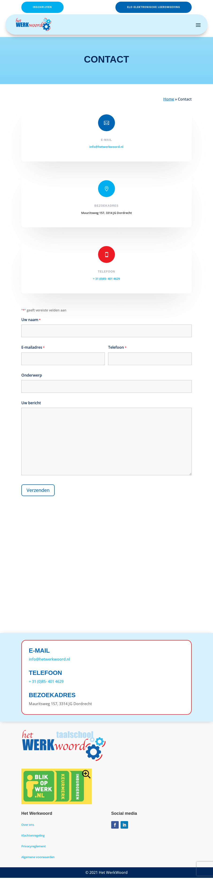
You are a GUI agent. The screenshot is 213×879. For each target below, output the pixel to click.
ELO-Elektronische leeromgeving (144, 8)
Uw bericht (31, 404)
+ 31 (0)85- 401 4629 (106, 280)
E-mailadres (33, 349)
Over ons (27, 826)
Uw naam (31, 321)
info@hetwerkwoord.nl (106, 148)
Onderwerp (31, 376)
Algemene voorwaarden (38, 858)
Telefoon (117, 349)
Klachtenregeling (33, 836)
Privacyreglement (33, 847)
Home (168, 100)
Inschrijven (48, 8)
